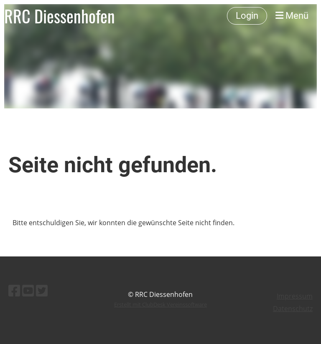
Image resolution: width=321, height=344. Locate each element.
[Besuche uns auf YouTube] (28, 290)
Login (247, 15)
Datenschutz (293, 308)
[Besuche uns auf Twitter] (42, 290)
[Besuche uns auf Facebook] (14, 290)
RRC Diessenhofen (59, 16)
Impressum (295, 296)
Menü (291, 15)
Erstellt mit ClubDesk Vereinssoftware (160, 304)
